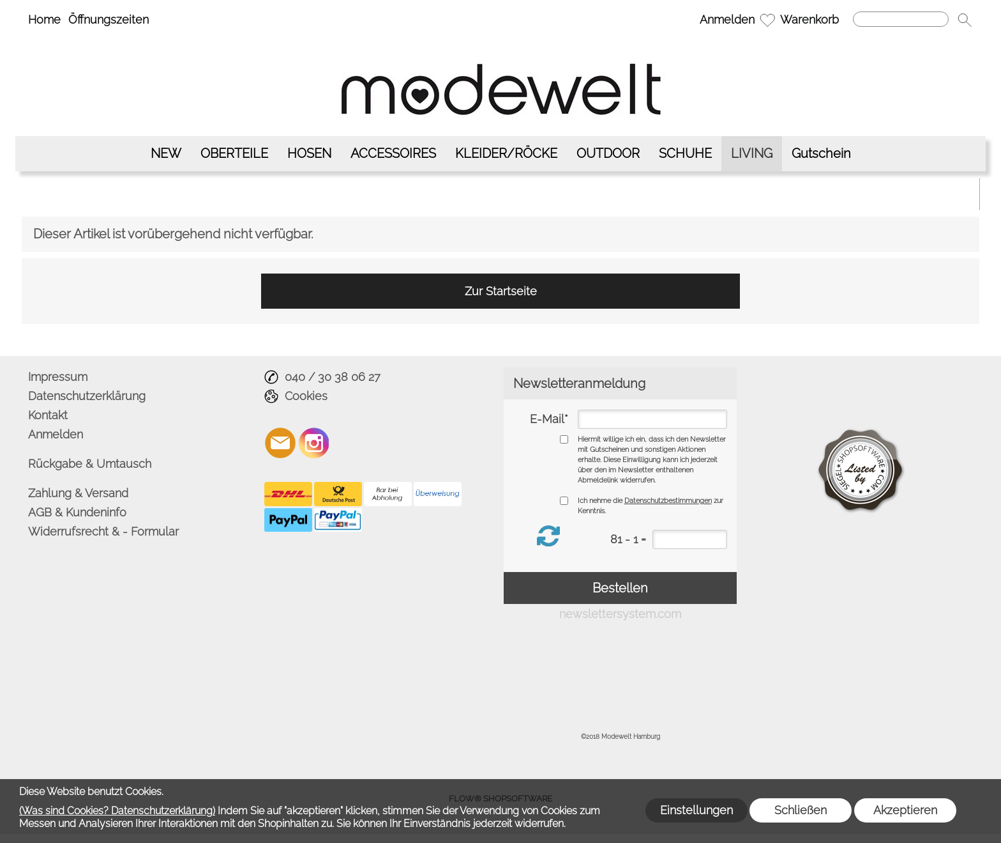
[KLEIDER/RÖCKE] (506, 153)
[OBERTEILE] (234, 153)
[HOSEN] (309, 153)
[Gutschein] (821, 153)
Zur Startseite (501, 291)
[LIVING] (751, 153)
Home (44, 19)
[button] (964, 20)
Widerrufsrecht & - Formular (103, 531)
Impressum (57, 376)
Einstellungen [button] (696, 810)
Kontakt (48, 415)
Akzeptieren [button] (905, 810)
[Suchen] (901, 19)
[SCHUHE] (685, 153)
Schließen (800, 810)
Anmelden (727, 19)
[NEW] (166, 153)
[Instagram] (314, 443)
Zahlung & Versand (78, 493)
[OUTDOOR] (608, 153)
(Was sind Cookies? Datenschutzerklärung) (117, 811)
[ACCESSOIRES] (393, 153)
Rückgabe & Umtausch (89, 463)
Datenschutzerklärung (87, 396)
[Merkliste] (767, 20)
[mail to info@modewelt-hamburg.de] (280, 443)
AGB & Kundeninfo (77, 512)
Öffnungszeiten (108, 19)
